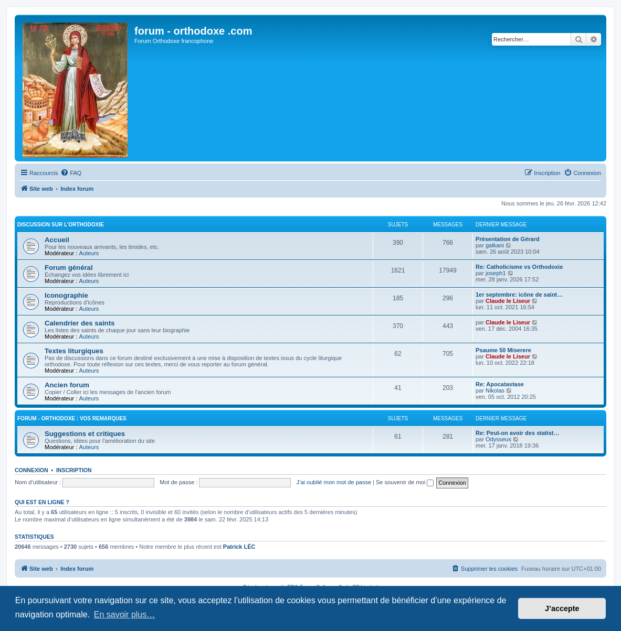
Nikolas (495, 390)
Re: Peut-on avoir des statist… (518, 433)
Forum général (69, 267)
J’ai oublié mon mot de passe (334, 482)
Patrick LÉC (239, 546)
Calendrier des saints (79, 323)
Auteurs (89, 253)
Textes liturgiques (74, 351)
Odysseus (498, 439)
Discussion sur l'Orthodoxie (60, 224)
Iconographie (66, 295)
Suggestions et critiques (85, 434)
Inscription (74, 470)
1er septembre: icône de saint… (519, 294)
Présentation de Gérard (508, 239)
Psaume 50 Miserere (503, 350)
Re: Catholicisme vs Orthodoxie (519, 267)
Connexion (31, 470)
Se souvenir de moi (405, 482)
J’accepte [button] (562, 608)
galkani (495, 245)
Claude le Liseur (508, 301)
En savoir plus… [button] (124, 614)
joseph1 (496, 273)
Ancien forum (67, 385)
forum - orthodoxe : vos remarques (72, 418)
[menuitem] (70, 173)
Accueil (57, 240)
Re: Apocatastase (500, 384)
